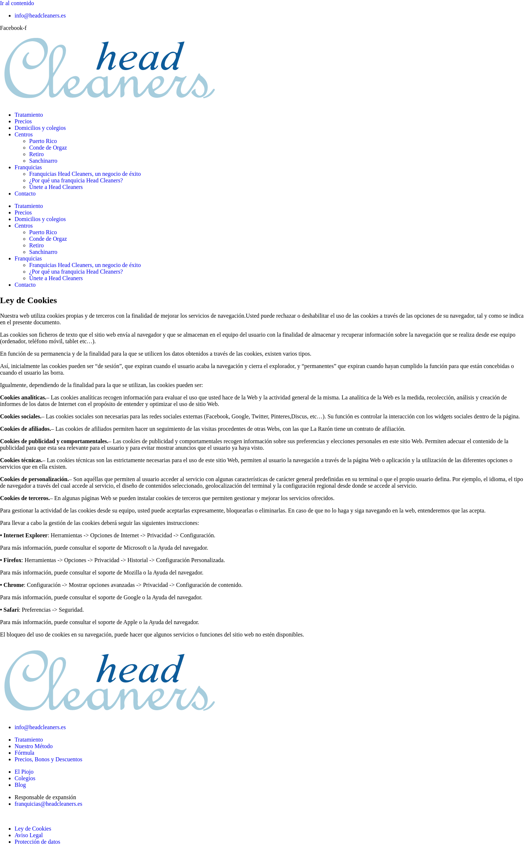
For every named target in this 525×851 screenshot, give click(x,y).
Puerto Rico (43, 141)
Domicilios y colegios (40, 128)
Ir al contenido (17, 3)
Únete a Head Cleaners (56, 187)
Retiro (36, 154)
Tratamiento (29, 115)
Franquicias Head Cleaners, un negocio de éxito (85, 174)
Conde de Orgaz (48, 147)
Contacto (25, 193)
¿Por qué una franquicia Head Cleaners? (76, 180)
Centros (24, 134)
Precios (23, 121)
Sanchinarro (43, 161)
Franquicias (28, 167)
